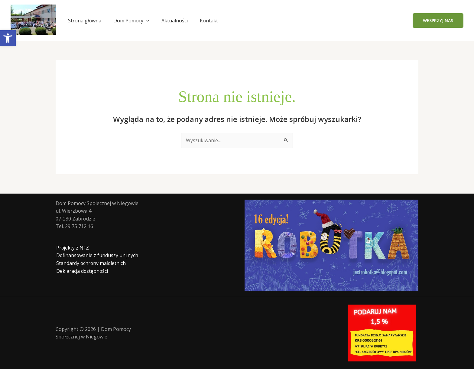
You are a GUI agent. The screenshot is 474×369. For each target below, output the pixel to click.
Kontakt (209, 20)
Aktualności (174, 20)
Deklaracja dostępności (82, 271)
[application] (146, 20)
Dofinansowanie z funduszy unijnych (97, 255)
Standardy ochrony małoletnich (91, 263)
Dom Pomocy (131, 20)
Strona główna (84, 20)
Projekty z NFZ (72, 247)
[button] (438, 20)
